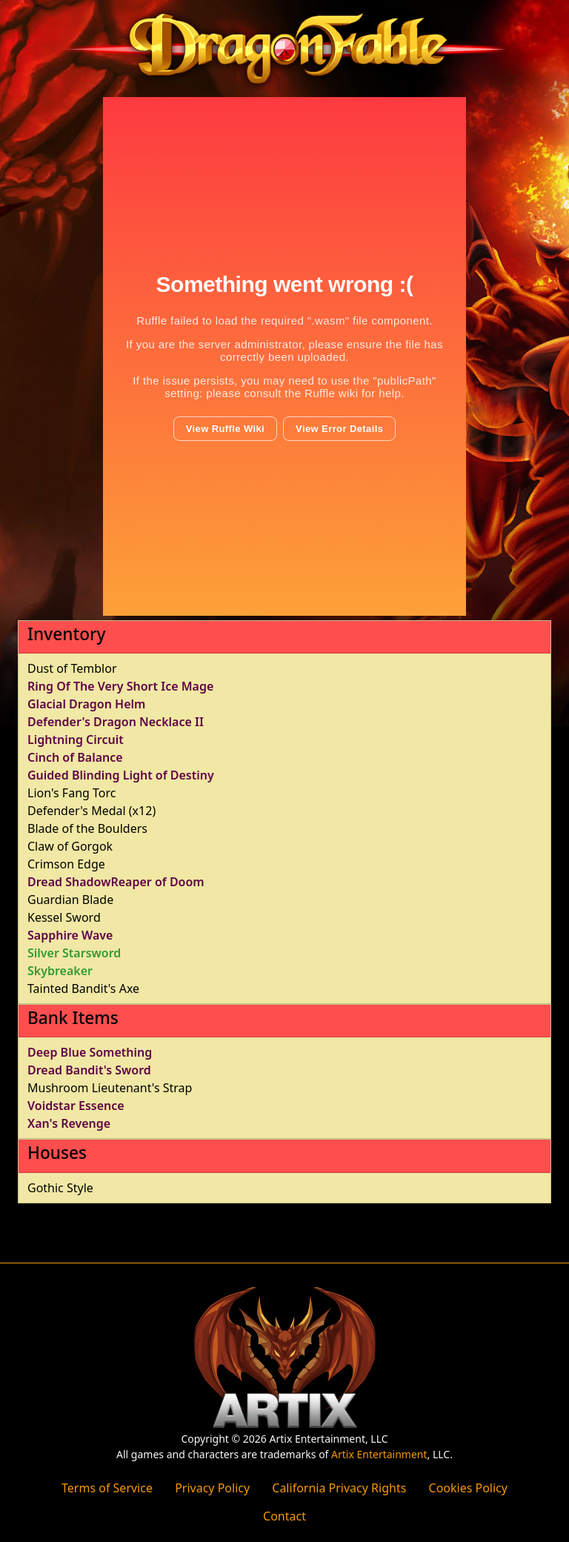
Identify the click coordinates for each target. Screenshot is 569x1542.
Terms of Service (107, 1488)
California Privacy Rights (339, 1488)
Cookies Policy (468, 1488)
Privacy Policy (212, 1488)
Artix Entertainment (379, 1454)
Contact (284, 1516)
